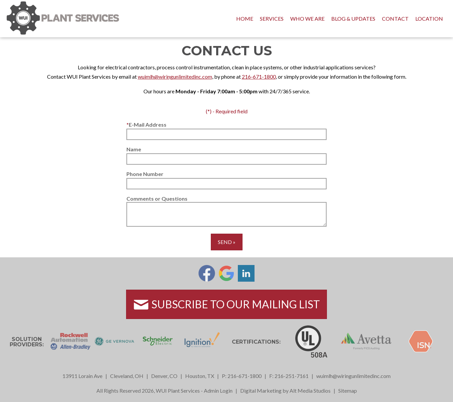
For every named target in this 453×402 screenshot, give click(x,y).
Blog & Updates (353, 18)
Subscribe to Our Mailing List (226, 305)
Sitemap (347, 390)
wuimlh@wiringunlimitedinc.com (175, 76)
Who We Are (307, 18)
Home (244, 18)
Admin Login (218, 390)
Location (429, 18)
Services (272, 18)
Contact (395, 18)
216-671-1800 (259, 76)
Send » (227, 242)
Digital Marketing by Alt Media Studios (285, 390)
